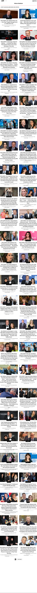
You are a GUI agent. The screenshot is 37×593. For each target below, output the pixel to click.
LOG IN (34, 0)
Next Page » (20, 559)
